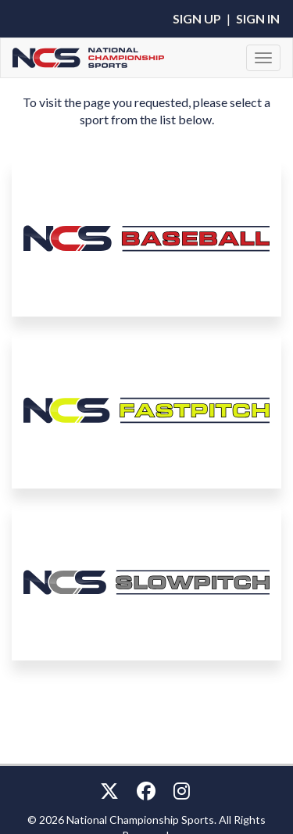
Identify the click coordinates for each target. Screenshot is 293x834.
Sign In (258, 18)
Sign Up (197, 18)
